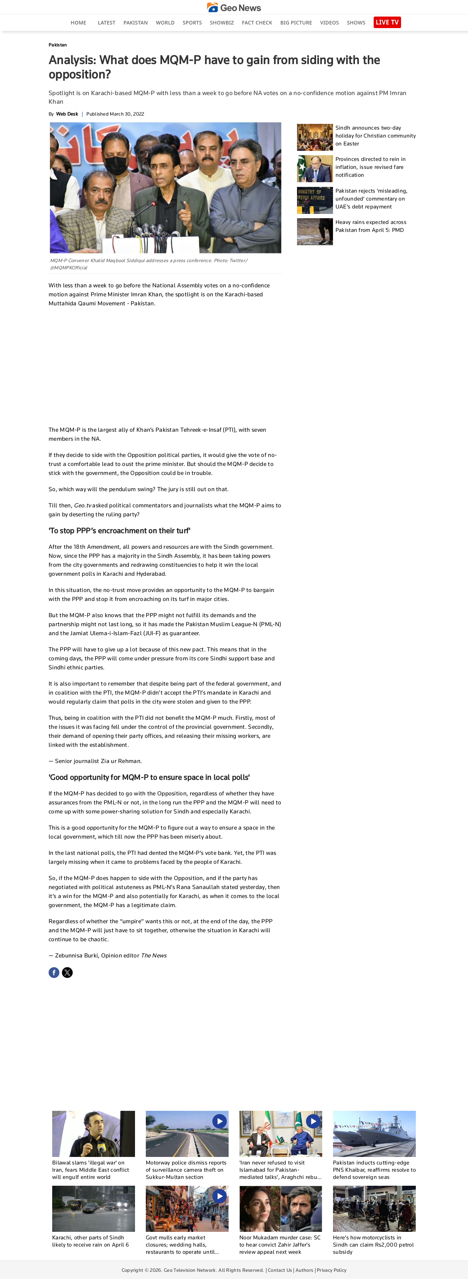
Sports (192, 22)
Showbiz (222, 22)
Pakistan (135, 22)
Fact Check (257, 22)
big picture (296, 22)
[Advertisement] (165, 365)
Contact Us (280, 1270)
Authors (304, 1270)
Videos (329, 22)
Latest (107, 22)
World (165, 22)
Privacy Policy (331, 1270)
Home (78, 22)
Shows (356, 22)
